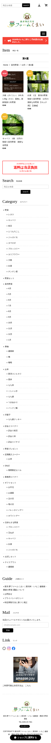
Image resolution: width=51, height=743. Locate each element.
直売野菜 (15, 65)
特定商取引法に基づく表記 (16, 602)
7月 (9, 306)
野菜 (7, 210)
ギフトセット (10, 483)
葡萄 (10, 362)
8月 (9, 311)
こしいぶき (13, 391)
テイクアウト (10, 562)
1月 (9, 340)
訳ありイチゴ (14, 442)
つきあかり (13, 402)
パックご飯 (13, 408)
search (26, 5)
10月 (10, 323)
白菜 (10, 266)
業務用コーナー (11, 477)
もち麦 (11, 397)
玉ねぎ (11, 533)
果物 (7, 346)
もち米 (11, 385)
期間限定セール (14, 470)
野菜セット (9, 278)
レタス (11, 214)
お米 (7, 369)
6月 (9, 300)
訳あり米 (12, 436)
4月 (9, 288)
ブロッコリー (14, 249)
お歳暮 (11, 493)
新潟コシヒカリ (14, 374)
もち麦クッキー (14, 419)
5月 (9, 294)
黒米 (10, 379)
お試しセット (10, 556)
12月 (24, 65)
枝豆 (10, 226)
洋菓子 (8, 415)
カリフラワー (14, 254)
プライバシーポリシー (14, 598)
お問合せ (8, 594)
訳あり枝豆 (13, 430)
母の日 (11, 504)
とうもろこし (14, 231)
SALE (7, 466)
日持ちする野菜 (11, 522)
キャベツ (12, 220)
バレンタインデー (15, 510)
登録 (8, 630)
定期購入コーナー (12, 454)
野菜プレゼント (11, 449)
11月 (10, 328)
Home (5, 65)
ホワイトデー (14, 516)
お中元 (11, 487)
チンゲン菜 (13, 271)
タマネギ (12, 243)
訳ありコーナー (11, 426)
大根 (10, 260)
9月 (9, 317)
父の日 (11, 498)
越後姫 (11, 351)
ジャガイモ (13, 237)
